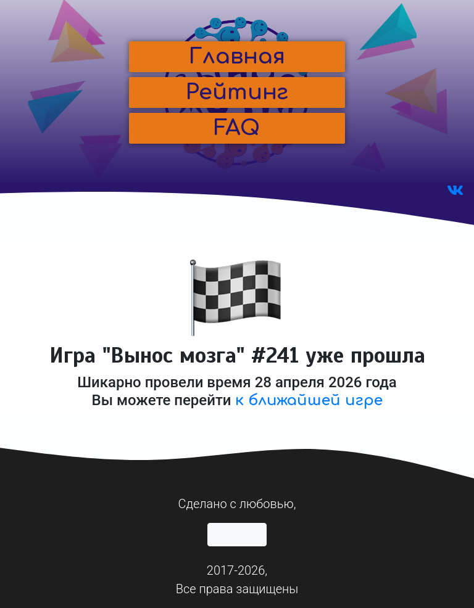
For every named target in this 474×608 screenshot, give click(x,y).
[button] (237, 56)
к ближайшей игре (309, 400)
